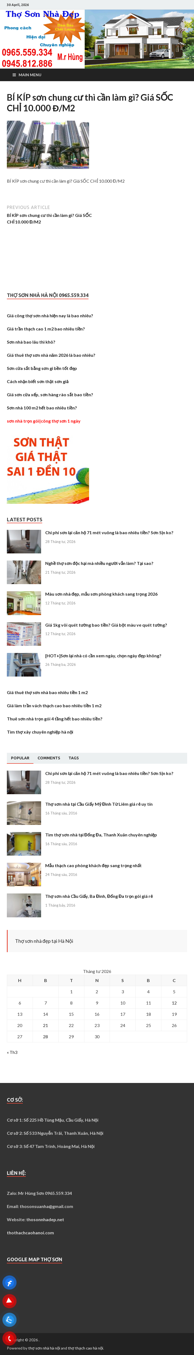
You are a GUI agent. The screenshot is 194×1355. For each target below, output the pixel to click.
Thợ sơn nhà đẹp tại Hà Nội (44, 941)
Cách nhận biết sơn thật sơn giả (38, 381)
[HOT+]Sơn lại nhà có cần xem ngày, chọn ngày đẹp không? (103, 655)
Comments (49, 758)
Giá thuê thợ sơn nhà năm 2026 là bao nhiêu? (51, 355)
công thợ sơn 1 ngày (61, 420)
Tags (74, 758)
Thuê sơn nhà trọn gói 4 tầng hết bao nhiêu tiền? (54, 718)
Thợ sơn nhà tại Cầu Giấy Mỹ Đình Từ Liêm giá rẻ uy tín (99, 804)
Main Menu (30, 74)
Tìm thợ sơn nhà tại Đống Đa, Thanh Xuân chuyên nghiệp (101, 834)
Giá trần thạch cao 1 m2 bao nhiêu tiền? (46, 328)
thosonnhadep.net (45, 1219)
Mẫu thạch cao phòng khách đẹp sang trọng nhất (93, 865)
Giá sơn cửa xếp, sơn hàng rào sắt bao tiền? (50, 394)
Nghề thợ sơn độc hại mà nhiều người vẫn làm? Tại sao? (99, 563)
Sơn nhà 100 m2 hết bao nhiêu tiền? (42, 407)
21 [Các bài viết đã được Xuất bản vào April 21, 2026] (45, 1025)
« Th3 (12, 1052)
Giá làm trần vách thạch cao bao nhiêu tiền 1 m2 (54, 705)
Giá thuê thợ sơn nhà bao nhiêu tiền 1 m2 (47, 692)
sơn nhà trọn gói (23, 420)
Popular (20, 758)
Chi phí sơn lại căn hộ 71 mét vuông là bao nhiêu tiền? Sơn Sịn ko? (109, 532)
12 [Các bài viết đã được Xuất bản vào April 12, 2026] (174, 1002)
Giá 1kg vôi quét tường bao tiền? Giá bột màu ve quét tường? (106, 624)
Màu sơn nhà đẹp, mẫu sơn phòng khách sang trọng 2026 (101, 593)
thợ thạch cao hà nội (85, 1348)
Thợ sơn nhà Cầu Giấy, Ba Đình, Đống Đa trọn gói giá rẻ (99, 896)
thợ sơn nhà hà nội (44, 1348)
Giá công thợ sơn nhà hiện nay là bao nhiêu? (50, 315)
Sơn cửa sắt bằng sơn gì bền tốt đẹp (42, 368)
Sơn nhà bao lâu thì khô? (31, 341)
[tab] (20, 758)
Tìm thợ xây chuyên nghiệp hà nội (40, 731)
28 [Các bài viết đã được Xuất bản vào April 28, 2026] (45, 1036)
